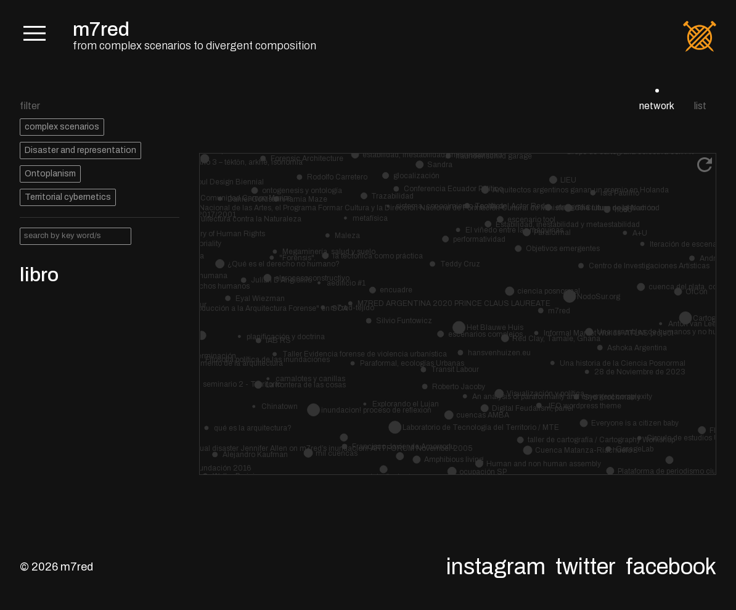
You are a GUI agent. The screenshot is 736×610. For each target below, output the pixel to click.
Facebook (671, 566)
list (700, 106)
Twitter (585, 566)
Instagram (496, 566)
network (656, 106)
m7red (101, 29)
